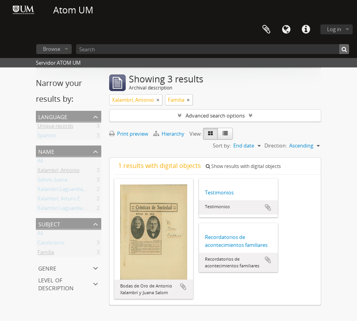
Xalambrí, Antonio (58, 171)
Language (286, 29)
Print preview (128, 133)
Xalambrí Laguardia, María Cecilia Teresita (85, 209)
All (40, 162)
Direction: (275, 145)
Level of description (56, 283)
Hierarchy (169, 133)
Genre (47, 267)
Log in (334, 29)
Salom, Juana (52, 181)
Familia (45, 253)
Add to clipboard (183, 287)
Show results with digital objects (243, 166)
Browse (51, 48)
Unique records (55, 127)
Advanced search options (215, 115)
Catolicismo (51, 244)
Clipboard (266, 29)
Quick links (306, 29)
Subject (49, 223)
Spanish (46, 136)
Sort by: (222, 145)
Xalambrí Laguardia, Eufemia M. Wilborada (86, 190)
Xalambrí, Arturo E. (59, 199)
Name (46, 151)
